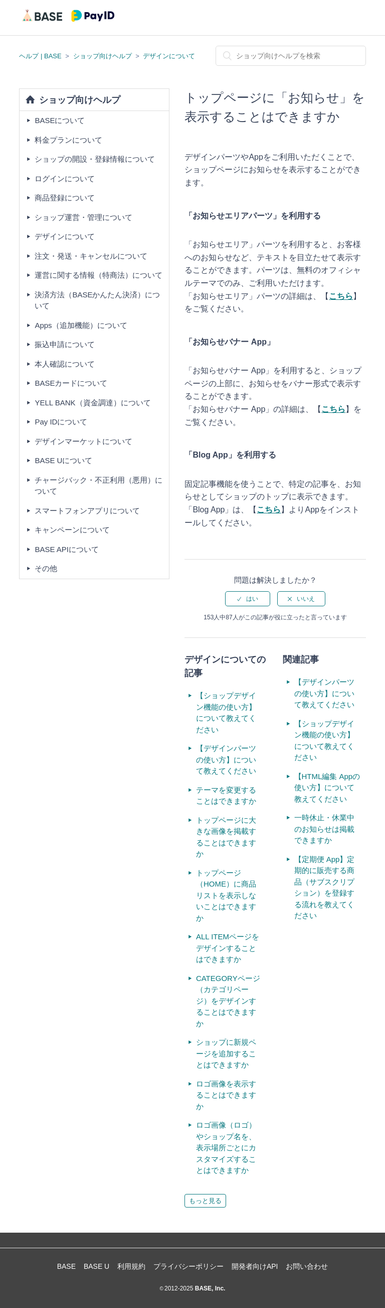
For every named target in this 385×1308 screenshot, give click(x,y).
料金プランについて (68, 140)
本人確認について (65, 364)
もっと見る (205, 1201)
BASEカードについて (71, 383)
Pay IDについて (61, 421)
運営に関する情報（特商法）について (98, 275)
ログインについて (65, 178)
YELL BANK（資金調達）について (92, 402)
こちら (333, 409)
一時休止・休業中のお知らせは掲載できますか (324, 828)
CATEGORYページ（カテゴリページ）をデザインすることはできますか (228, 1001)
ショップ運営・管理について (83, 217)
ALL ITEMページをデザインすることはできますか (227, 947)
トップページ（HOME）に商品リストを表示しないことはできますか (226, 895)
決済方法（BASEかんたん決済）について (97, 300)
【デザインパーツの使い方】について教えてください (226, 759)
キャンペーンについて (72, 529)
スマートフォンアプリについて (87, 510)
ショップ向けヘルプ (102, 56)
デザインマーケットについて (83, 441)
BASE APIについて (67, 549)
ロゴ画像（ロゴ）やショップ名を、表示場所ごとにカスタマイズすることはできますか (226, 1147)
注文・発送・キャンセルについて (91, 256)
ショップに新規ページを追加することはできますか (226, 1053)
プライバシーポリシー (188, 1266)
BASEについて (60, 120)
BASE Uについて (63, 460)
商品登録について (65, 197)
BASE (66, 1266)
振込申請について (65, 344)
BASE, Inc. (209, 1288)
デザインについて (169, 56)
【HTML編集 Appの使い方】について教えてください (327, 787)
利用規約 (131, 1266)
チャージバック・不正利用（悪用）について (98, 486)
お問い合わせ (307, 1266)
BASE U (96, 1266)
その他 (46, 568)
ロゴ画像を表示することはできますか (226, 1095)
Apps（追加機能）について (81, 325)
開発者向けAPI (255, 1266)
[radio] (247, 598)
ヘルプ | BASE (40, 56)
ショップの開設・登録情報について (95, 159)
